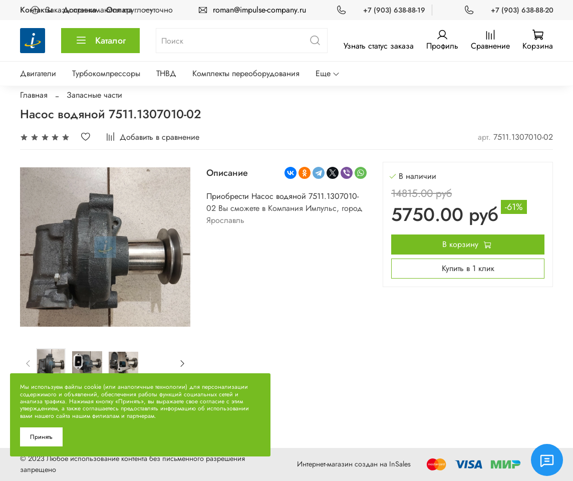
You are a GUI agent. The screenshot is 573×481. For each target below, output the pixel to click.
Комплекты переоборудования (246, 73)
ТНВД (166, 73)
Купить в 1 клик (468, 268)
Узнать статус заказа (379, 46)
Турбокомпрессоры (106, 73)
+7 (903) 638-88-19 (394, 10)
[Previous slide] (29, 363)
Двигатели (38, 73)
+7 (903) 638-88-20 (522, 10)
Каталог (100, 40)
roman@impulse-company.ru (259, 10)
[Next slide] (182, 363)
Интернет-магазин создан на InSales (354, 464)
